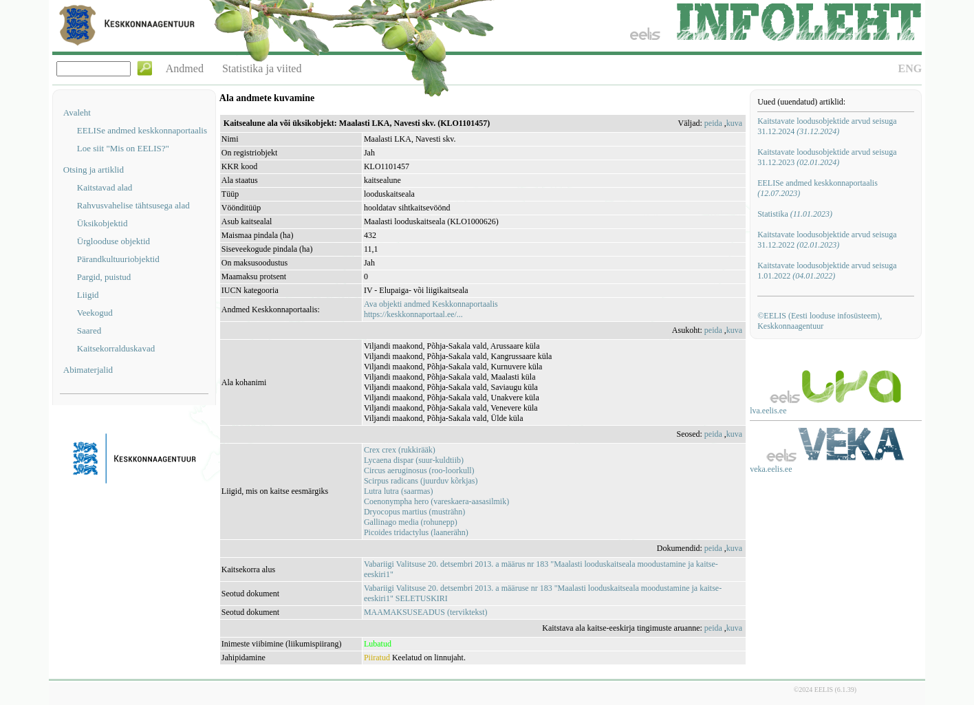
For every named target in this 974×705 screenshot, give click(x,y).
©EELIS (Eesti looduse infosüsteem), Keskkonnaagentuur (819, 321)
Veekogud (95, 312)
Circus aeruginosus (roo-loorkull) (419, 470)
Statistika (794, 214)
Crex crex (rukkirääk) (399, 450)
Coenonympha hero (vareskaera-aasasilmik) (436, 501)
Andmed (185, 68)
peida (713, 123)
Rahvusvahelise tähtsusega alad (133, 205)
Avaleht (77, 112)
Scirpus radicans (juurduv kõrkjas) (421, 481)
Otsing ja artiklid (93, 169)
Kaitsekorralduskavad (116, 348)
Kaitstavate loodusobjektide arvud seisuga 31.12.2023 (826, 157)
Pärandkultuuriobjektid (118, 259)
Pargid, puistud (104, 277)
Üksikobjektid (102, 223)
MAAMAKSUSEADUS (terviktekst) (426, 612)
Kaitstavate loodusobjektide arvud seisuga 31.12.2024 (826, 126)
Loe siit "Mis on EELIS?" (123, 148)
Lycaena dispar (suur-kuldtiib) (414, 460)
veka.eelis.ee (771, 469)
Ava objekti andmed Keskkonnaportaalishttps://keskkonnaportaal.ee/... (431, 309)
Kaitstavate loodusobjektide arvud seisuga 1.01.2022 (826, 271)
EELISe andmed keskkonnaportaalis (142, 130)
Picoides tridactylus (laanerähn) (416, 532)
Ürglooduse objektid (113, 241)
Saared (89, 330)
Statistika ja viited (262, 68)
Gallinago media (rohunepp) (410, 522)
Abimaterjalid (88, 370)
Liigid (88, 295)
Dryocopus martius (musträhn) (414, 512)
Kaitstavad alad (105, 187)
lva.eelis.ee (768, 410)
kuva (734, 123)
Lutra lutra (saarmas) (398, 491)
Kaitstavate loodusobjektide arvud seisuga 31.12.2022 (826, 240)
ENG (910, 68)
